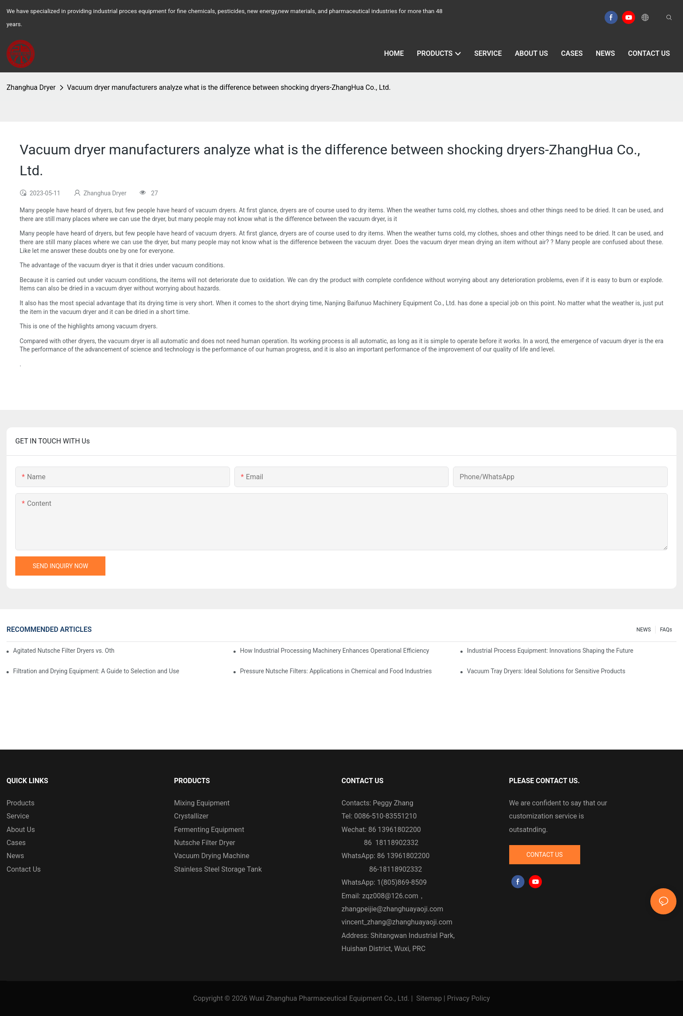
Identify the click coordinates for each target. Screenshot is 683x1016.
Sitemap (429, 998)
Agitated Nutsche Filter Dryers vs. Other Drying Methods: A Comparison (64, 650)
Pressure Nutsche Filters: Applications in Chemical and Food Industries (336, 671)
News (15, 856)
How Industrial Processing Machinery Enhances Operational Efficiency (334, 650)
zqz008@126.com (390, 896)
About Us (21, 829)
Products (20, 803)
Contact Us (24, 869)
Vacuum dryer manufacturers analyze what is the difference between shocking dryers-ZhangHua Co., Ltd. (229, 87)
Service (18, 816)
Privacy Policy (468, 998)
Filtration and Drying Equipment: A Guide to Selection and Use (96, 671)
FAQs (666, 630)
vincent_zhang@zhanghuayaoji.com (397, 922)
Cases (16, 843)
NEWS (643, 630)
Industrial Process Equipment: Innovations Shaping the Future (550, 650)
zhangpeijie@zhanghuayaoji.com (392, 909)
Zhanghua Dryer (31, 87)
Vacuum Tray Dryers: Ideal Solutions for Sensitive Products (546, 671)
